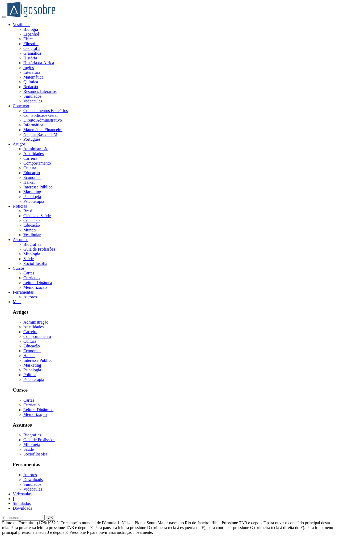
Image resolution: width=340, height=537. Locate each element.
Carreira (30, 158)
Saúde (28, 258)
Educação (31, 172)
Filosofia (31, 43)
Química (30, 82)
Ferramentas (23, 292)
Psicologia (32, 196)
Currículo (31, 278)
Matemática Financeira (42, 129)
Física (28, 39)
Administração (35, 149)
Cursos (18, 268)
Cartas (28, 273)
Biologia (30, 29)
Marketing (32, 192)
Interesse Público (38, 187)
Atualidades (33, 153)
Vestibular (21, 24)
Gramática (32, 53)
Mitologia (31, 254)
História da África (38, 63)
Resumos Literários (40, 91)
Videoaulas (32, 101)
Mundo (29, 230)
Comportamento (37, 163)
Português (31, 139)
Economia (32, 177)
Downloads (33, 479)
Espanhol (31, 34)
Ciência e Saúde (37, 215)
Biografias (32, 244)
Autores (30, 297)
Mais (17, 301)
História (30, 58)
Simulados (32, 96)
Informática (33, 125)
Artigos (19, 144)
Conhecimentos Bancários (45, 110)
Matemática (33, 77)
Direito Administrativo (42, 120)
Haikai (29, 182)
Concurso (21, 106)
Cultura (29, 168)
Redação (30, 86)
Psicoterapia (33, 201)
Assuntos (20, 239)
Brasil (28, 211)
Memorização (35, 287)
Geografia (31, 48)
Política (29, 374)
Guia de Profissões (39, 249)
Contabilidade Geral (40, 115)
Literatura (31, 72)
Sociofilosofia (35, 263)
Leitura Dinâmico (38, 409)
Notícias (20, 206)
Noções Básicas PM (40, 134)
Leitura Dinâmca (37, 282)
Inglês (28, 67)
